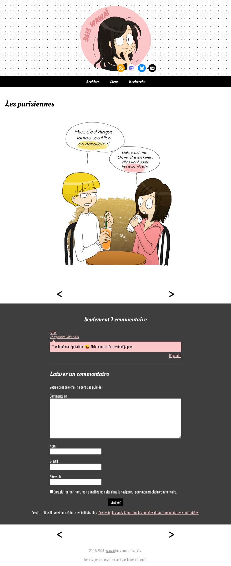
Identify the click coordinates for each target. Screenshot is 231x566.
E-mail (54, 461)
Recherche (137, 82)
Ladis (53, 332)
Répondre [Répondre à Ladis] (175, 355)
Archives (92, 82)
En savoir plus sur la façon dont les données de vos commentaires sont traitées (148, 512)
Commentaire (58, 396)
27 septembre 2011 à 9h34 (64, 337)
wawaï (110, 550)
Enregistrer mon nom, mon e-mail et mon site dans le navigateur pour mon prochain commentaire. (115, 492)
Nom (53, 446)
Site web (55, 476)
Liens (114, 82)
